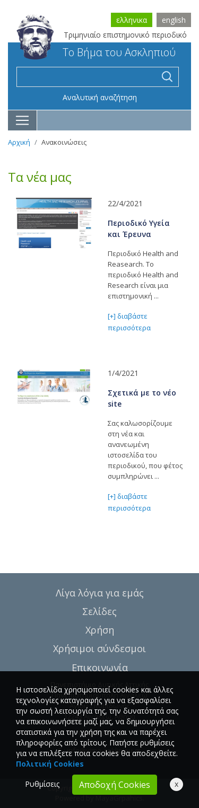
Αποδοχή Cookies (114, 785)
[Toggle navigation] (22, 120)
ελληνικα (131, 20)
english (174, 20)
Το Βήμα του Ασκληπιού (96, 52)
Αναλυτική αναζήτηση (100, 97)
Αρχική (19, 142)
